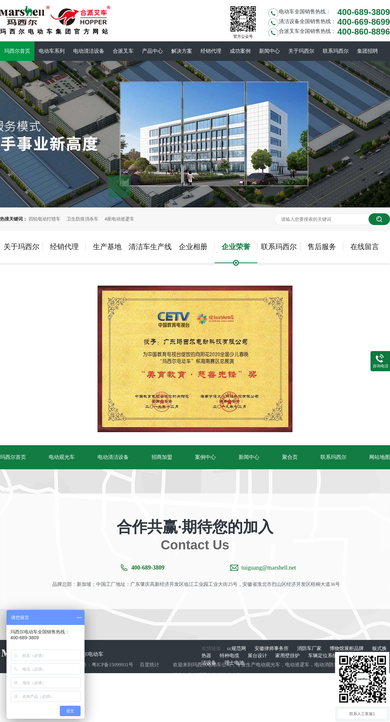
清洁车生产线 (150, 247)
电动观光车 (62, 457)
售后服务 (321, 247)
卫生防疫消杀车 (82, 218)
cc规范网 (237, 648)
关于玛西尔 (301, 51)
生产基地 (107, 247)
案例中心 (205, 457)
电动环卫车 (200, 675)
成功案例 (240, 51)
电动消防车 (326, 664)
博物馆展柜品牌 (347, 648)
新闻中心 (269, 51)
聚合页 (290, 457)
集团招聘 (367, 51)
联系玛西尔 (336, 51)
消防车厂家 (310, 648)
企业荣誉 (236, 247)
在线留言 (364, 247)
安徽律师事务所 (272, 648)
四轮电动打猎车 (44, 218)
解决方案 (181, 51)
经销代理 (211, 51)
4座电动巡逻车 (120, 218)
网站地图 (379, 457)
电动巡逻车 (297, 664)
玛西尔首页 (17, 51)
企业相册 (193, 247)
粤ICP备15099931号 (112, 664)
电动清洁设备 (88, 51)
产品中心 (152, 51)
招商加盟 (161, 457)
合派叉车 (123, 51)
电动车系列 (52, 51)
